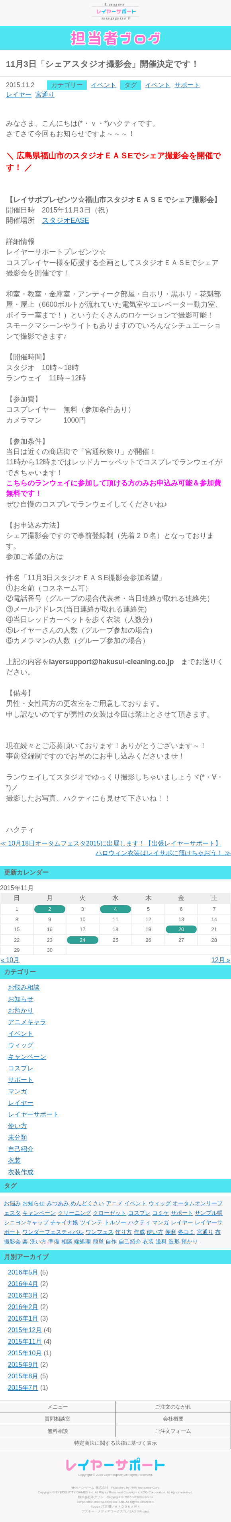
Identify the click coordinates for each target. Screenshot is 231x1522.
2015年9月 (23, 1364)
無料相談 (57, 1431)
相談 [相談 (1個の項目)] (66, 1241)
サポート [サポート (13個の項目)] (182, 1213)
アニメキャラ (27, 1022)
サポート (187, 85)
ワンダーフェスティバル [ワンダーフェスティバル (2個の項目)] (53, 1232)
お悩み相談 (24, 987)
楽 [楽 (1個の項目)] (25, 1241)
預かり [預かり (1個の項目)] (189, 1241)
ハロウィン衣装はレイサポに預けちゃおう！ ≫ (163, 853)
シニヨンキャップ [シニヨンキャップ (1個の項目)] (26, 1222)
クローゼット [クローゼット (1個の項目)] (109, 1213)
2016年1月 (23, 1318)
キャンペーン (27, 1056)
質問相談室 (57, 1419)
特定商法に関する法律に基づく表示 (115, 1443)
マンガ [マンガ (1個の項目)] (160, 1222)
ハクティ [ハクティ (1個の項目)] (139, 1222)
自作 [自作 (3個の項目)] (111, 1241)
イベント (103, 85)
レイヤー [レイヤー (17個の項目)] (182, 1222)
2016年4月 (23, 1283)
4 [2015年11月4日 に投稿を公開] (115, 909)
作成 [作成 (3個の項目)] (139, 1232)
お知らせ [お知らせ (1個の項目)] (33, 1203)
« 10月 (10, 960)
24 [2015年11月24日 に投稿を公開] (82, 940)
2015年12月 (25, 1330)
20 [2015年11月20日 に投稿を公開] (181, 929)
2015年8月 (23, 1376)
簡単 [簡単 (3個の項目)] (98, 1241)
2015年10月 (25, 1353)
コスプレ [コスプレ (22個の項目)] (139, 1213)
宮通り (45, 94)
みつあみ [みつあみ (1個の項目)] (58, 1203)
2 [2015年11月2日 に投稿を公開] (49, 909)
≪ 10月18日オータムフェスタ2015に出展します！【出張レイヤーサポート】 (110, 843)
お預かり (20, 1010)
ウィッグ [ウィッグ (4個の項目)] (160, 1203)
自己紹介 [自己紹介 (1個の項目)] (130, 1241)
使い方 (17, 1125)
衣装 (14, 1160)
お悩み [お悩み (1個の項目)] (12, 1203)
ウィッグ (20, 1045)
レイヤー (18, 94)
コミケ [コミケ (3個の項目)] (160, 1213)
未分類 (17, 1137)
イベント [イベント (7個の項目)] (135, 1203)
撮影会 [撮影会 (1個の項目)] (12, 1241)
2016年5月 (23, 1272)
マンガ (17, 1091)
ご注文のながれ (173, 1407)
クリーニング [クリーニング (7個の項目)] (74, 1213)
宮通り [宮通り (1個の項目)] (205, 1232)
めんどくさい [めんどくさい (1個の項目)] (87, 1203)
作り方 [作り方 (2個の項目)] (123, 1232)
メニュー (57, 1407)
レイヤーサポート (33, 1114)
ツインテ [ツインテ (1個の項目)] (91, 1222)
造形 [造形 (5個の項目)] (174, 1241)
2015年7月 (23, 1387)
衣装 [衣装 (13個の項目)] (148, 1241)
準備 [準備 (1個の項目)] (53, 1241)
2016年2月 (23, 1307)
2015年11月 (25, 1341)
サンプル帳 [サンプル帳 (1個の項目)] (209, 1213)
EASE (65, 220)
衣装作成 (20, 1172)
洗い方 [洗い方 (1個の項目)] (38, 1241)
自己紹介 (20, 1149)
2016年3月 (23, 1295)
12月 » (220, 960)
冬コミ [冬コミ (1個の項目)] (186, 1232)
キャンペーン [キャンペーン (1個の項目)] (39, 1213)
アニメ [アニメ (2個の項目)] (114, 1203)
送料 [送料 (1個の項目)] (161, 1241)
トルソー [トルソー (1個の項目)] (115, 1222)
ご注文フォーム (173, 1431)
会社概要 (173, 1419)
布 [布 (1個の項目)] (218, 1232)
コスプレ (20, 1068)
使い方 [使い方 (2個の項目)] (155, 1232)
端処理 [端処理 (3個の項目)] (82, 1241)
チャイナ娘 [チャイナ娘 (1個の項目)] (64, 1222)
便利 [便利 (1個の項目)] (170, 1232)
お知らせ (20, 999)
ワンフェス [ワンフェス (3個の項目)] (100, 1232)
